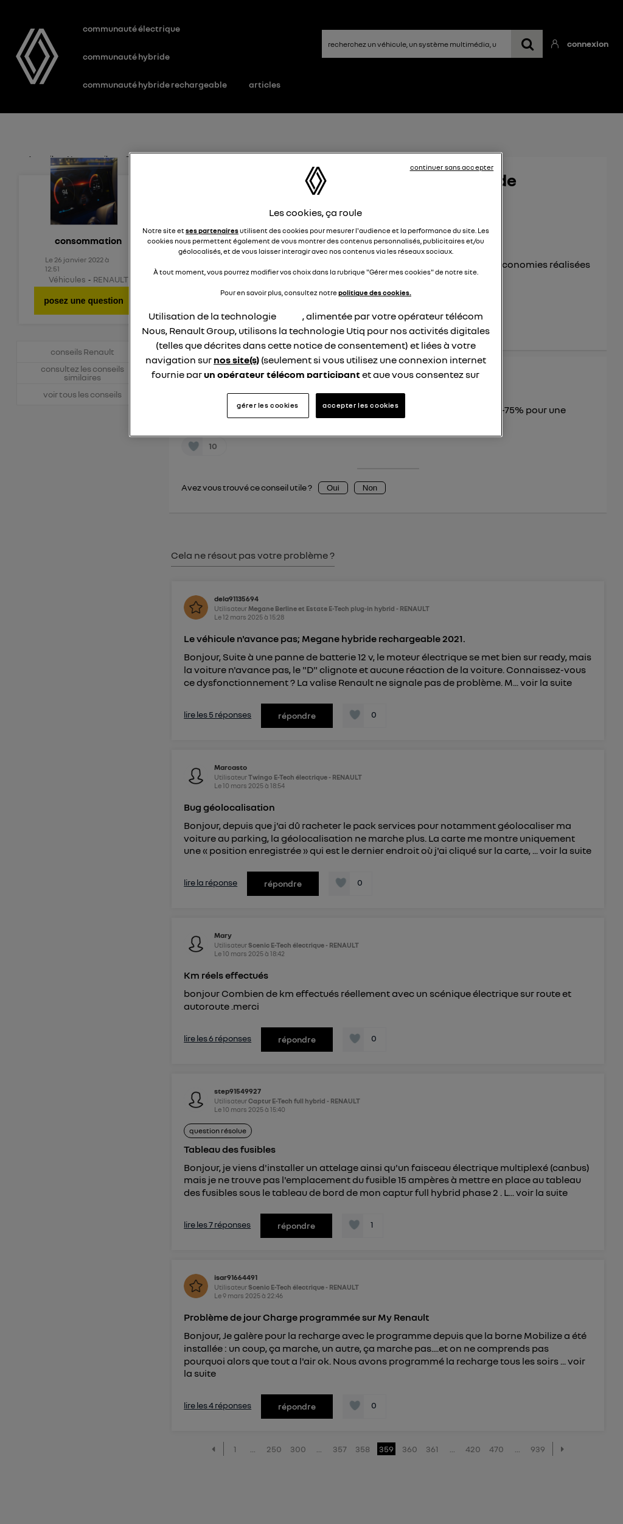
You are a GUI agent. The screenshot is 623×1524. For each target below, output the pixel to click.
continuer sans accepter (452, 167)
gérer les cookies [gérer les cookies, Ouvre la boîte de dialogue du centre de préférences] (268, 405)
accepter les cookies (360, 405)
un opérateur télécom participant (282, 374)
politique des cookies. (374, 292)
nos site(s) (236, 360)
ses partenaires (212, 230)
